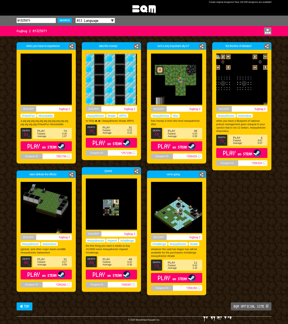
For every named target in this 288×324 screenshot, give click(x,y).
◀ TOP (24, 306)
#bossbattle (45, 116)
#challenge (127, 240)
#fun (175, 115)
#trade (112, 115)
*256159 (194, 292)
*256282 (63, 284)
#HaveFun (28, 116)
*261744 (63, 157)
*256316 (259, 163)
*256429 (193, 156)
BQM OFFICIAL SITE (251, 306)
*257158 (128, 153)
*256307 (128, 284)
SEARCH (65, 20)
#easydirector (95, 115)
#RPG (123, 115)
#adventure (49, 244)
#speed (112, 240)
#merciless (244, 115)
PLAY (46, 147)
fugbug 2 (65, 109)
